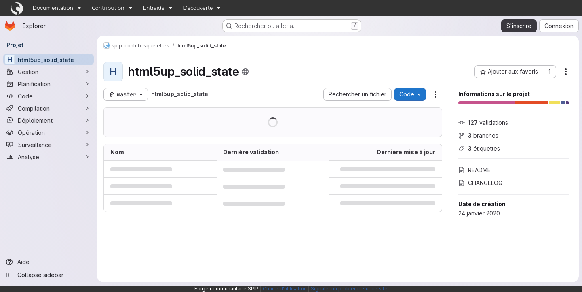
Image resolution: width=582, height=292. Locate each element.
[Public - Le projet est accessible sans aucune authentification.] (245, 71)
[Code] (48, 96)
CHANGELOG (480, 182)
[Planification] (48, 84)
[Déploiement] (48, 120)
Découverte (198, 8)
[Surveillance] (48, 144)
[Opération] (48, 132)
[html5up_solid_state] (48, 59)
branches (478, 135)
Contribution (108, 8)
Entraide (154, 8)
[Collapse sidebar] (48, 275)
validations (483, 122)
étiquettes (479, 148)
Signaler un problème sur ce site (349, 289)
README (474, 169)
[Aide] (48, 262)
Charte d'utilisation (285, 289)
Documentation (53, 8)
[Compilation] (48, 108)
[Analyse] (48, 156)
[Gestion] (48, 71)
